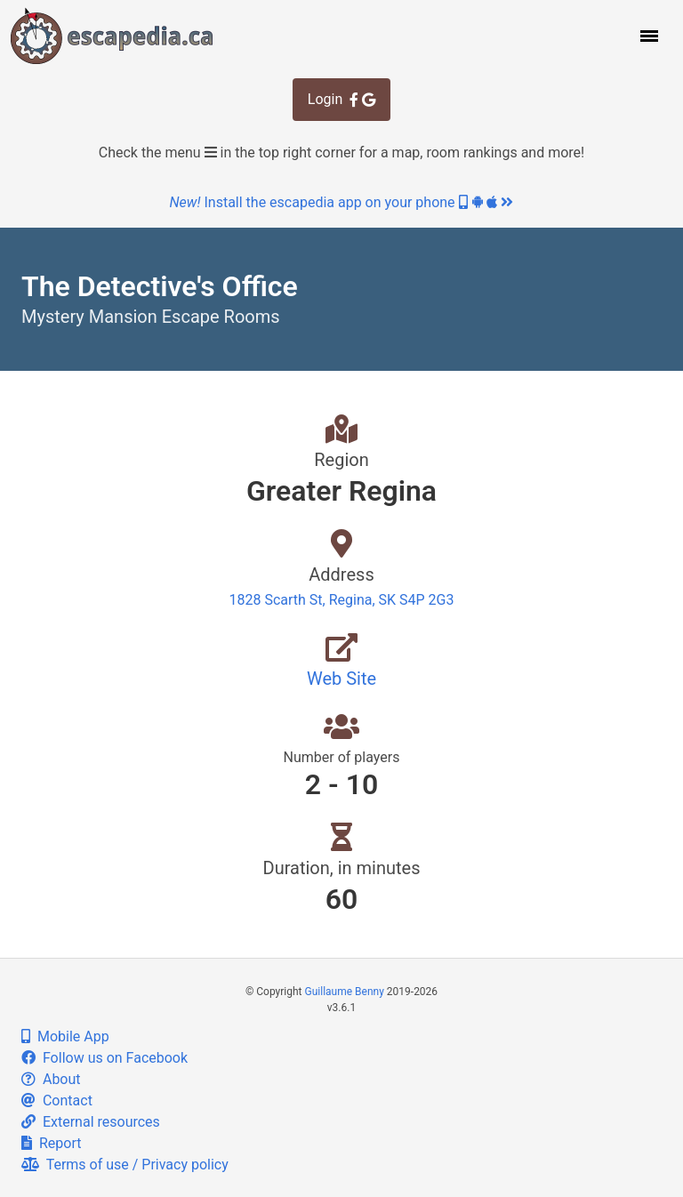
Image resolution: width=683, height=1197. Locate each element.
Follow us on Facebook (104, 1057)
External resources (90, 1121)
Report (51, 1143)
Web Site (341, 678)
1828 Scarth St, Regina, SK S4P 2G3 (341, 599)
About (51, 1079)
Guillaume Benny (344, 991)
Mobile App (65, 1036)
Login (341, 99)
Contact (56, 1100)
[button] (647, 35)
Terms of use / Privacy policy (125, 1164)
